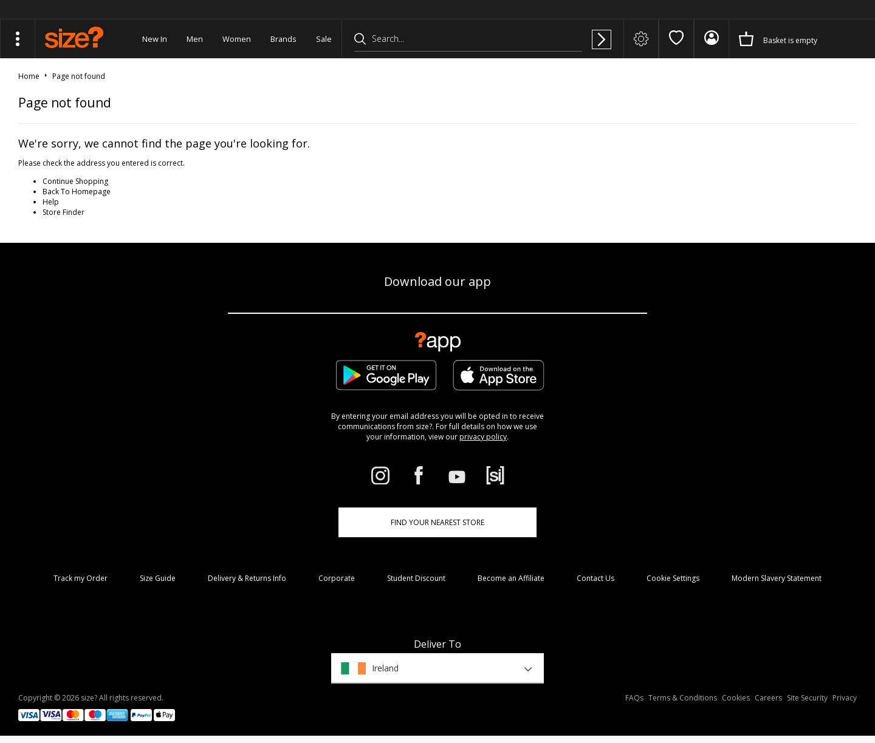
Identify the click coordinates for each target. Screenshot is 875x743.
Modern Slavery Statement (777, 578)
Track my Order (80, 578)
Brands (283, 38)
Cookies (736, 698)
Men (195, 38)
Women (236, 38)
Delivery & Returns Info (247, 578)
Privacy (844, 698)
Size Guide (158, 578)
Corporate (336, 578)
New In (154, 38)
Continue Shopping (75, 181)
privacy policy (483, 437)
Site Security (807, 698)
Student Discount (416, 578)
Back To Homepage (77, 191)
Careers (768, 698)
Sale (324, 38)
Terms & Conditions (682, 698)
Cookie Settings (673, 578)
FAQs (634, 698)
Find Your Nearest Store (437, 522)
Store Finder (63, 212)
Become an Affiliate (511, 578)
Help (51, 202)
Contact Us (595, 578)
